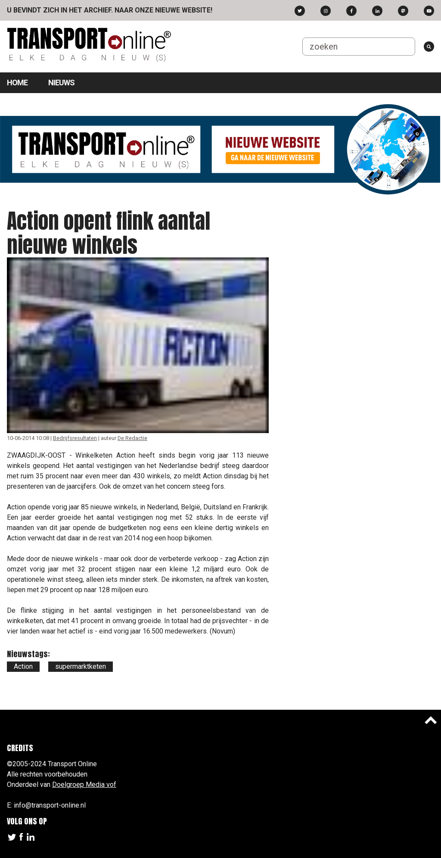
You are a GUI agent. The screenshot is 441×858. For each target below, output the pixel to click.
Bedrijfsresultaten (75, 438)
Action (23, 666)
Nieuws (61, 82)
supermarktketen (80, 666)
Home (17, 82)
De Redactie (132, 438)
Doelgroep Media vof (84, 784)
